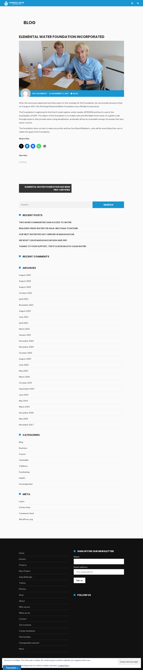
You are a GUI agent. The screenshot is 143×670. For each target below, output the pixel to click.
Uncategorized (25, 484)
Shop (21, 595)
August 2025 (25, 275)
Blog (75, 93)
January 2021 (25, 335)
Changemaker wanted (29, 643)
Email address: (81, 567)
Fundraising (24, 472)
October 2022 (25, 293)
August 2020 (25, 359)
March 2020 (24, 377)
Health (22, 478)
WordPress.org (26, 519)
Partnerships (25, 637)
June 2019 (23, 394)
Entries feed (24, 507)
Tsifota (22, 583)
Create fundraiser (27, 631)
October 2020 (25, 353)
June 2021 (23, 317)
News (21, 649)
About (22, 601)
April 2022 (23, 299)
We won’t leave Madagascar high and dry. (43, 240)
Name (76, 556)
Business (23, 448)
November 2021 (26, 305)
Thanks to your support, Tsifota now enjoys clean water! (52, 246)
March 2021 (24, 329)
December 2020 (26, 341)
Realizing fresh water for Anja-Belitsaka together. (49, 228)
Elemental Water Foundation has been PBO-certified (47, 188)
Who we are (24, 607)
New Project (24, 571)
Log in (21, 501)
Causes (22, 454)
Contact (23, 619)
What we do (24, 613)
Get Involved (25, 625)
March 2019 (24, 406)
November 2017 (26, 424)
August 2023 (25, 287)
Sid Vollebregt (39, 93)
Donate (22, 559)
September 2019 (26, 388)
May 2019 (23, 400)
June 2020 (23, 365)
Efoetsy (22, 589)
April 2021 (23, 323)
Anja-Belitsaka (25, 577)
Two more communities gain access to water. (45, 222)
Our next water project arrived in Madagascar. (47, 234)
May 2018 (23, 418)
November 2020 (26, 347)
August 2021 (25, 311)
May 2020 (23, 371)
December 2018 (26, 412)
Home (21, 553)
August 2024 (25, 281)
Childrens (23, 466)
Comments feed (26, 513)
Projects (23, 565)
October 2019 (25, 383)
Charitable (23, 460)
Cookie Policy (63, 665)
